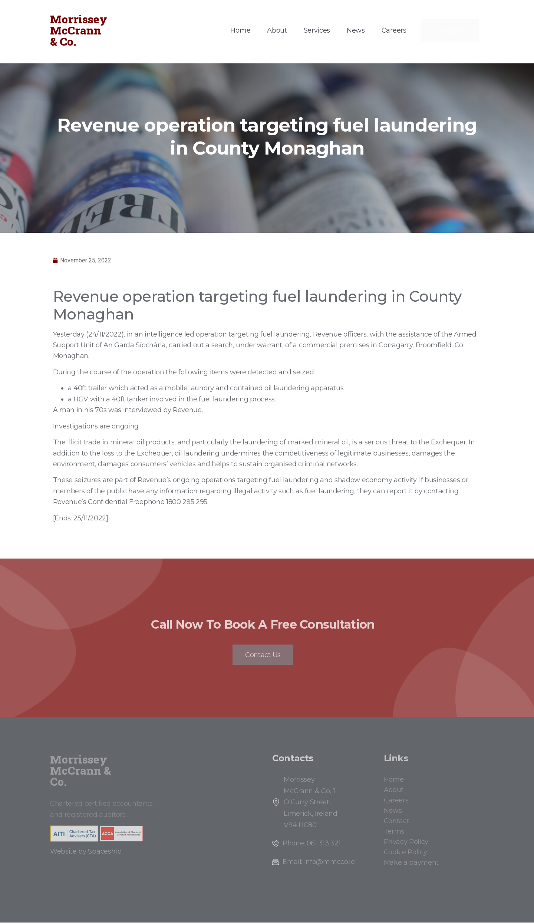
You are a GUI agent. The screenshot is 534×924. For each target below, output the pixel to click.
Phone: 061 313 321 (311, 845)
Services (317, 30)
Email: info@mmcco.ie (319, 864)
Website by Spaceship (86, 853)
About (277, 30)
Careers (394, 30)
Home (240, 30)
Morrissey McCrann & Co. (78, 30)
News (356, 30)
